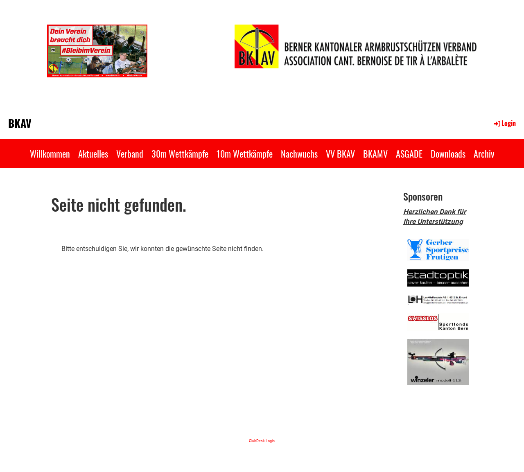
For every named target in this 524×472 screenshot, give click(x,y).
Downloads (448, 153)
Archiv (484, 153)
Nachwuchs (299, 153)
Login (504, 123)
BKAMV (375, 153)
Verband (129, 153)
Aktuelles (93, 153)
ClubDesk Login (262, 440)
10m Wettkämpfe (245, 153)
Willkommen (50, 153)
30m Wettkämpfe (179, 153)
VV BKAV (340, 153)
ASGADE (409, 153)
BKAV (20, 123)
